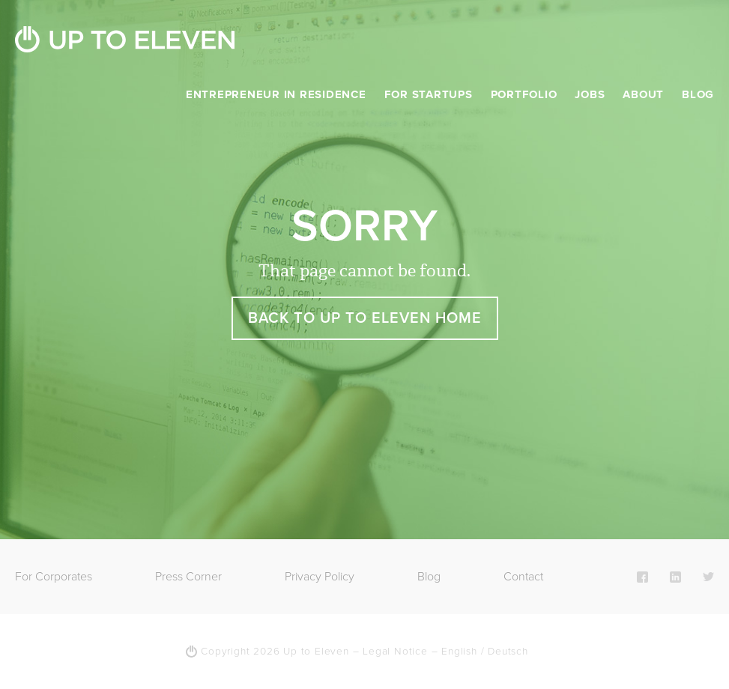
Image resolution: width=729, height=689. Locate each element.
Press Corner (188, 576)
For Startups (428, 94)
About (643, 94)
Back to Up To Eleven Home (365, 318)
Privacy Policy (319, 576)
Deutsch (508, 652)
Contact (523, 576)
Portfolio (524, 94)
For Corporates (53, 576)
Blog (698, 94)
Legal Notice (395, 652)
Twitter (708, 576)
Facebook (642, 576)
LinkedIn (675, 576)
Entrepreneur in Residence (276, 94)
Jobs (590, 94)
